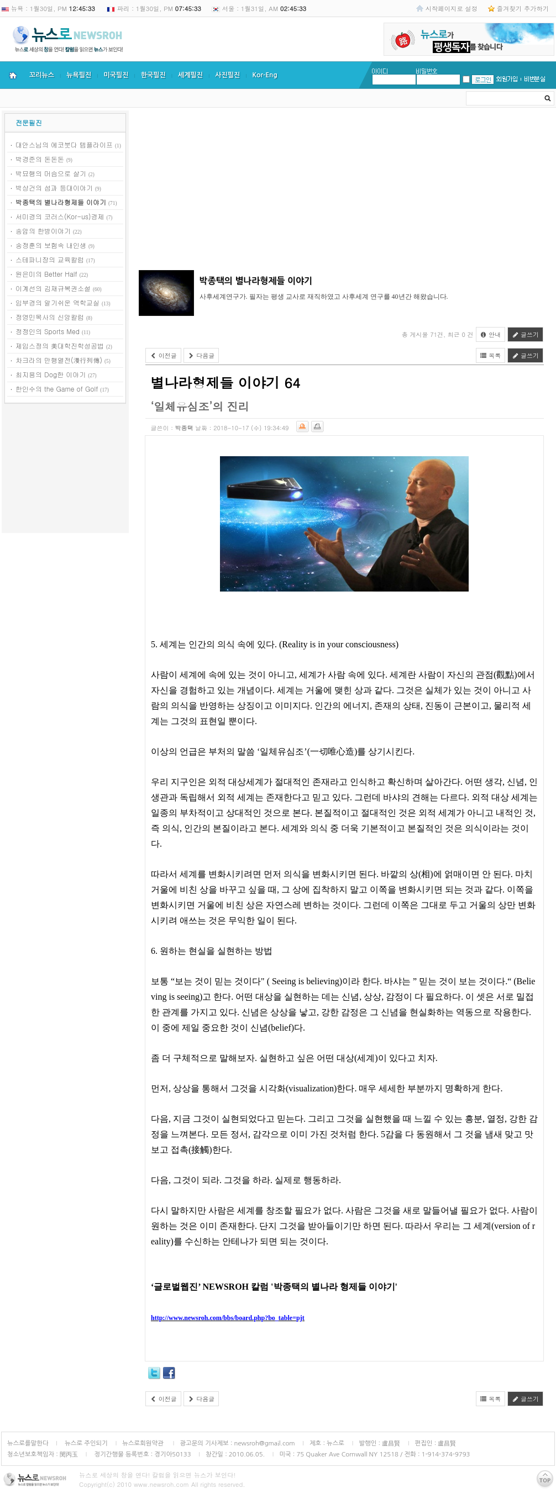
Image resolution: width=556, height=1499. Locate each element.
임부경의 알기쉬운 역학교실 (57, 302)
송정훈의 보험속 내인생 (50, 245)
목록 (490, 355)
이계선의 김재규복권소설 (53, 288)
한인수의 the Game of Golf (56, 388)
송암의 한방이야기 (43, 230)
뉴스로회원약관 (143, 1443)
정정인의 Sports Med (47, 331)
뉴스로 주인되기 (85, 1443)
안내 (490, 334)
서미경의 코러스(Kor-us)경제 (59, 216)
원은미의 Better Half (46, 273)
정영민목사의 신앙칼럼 (49, 316)
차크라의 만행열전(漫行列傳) (58, 360)
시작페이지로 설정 (452, 8)
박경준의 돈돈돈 (39, 158)
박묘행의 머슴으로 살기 (50, 173)
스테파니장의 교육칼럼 (49, 259)
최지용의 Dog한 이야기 (50, 374)
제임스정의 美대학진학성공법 (59, 345)
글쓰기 (525, 334)
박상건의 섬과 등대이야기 (54, 187)
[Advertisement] (65, 470)
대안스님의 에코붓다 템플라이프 (64, 144)
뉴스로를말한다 (28, 1443)
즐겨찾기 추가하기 (523, 8)
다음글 (201, 355)
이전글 (163, 355)
